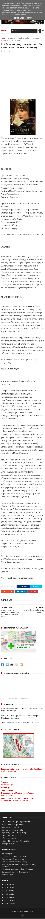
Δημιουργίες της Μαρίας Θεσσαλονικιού (18, 793)
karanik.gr (5, 788)
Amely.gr (4, 782)
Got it (29, 18)
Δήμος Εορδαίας (8, 854)
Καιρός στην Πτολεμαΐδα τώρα (13, 825)
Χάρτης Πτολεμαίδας (9, 839)
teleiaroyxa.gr (7, 785)
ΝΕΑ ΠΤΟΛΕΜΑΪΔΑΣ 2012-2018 (23, 911)
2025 (7, 888)
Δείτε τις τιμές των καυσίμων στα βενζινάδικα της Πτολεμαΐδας (21, 770)
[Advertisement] (22, 75)
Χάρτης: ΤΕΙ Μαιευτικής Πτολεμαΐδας (15, 841)
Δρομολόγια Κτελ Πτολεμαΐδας (14, 833)
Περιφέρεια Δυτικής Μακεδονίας (14, 862)
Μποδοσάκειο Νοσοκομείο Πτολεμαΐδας (17, 869)
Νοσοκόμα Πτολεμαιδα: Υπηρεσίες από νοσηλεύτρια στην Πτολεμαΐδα (17, 800)
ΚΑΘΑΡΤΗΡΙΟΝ (7, 796)
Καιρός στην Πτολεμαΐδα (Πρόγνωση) (16, 822)
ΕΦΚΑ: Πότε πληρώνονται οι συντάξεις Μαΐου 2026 (20, 723)
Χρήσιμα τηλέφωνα (9, 844)
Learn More (19, 18)
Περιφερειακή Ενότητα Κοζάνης (14, 859)
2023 (7, 894)
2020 (7, 904)
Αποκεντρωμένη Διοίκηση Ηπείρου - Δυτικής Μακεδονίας (19, 866)
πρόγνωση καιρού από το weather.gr (18, 698)
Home (3, 38)
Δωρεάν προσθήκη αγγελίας (12, 830)
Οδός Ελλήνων (7, 791)
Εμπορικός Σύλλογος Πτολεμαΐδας (15, 872)
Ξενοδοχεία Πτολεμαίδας (11, 836)
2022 (7, 898)
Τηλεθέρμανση (7, 875)
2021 (7, 901)
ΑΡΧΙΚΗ (3, 31)
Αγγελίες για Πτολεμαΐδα (11, 828)
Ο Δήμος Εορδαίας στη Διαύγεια (14, 857)
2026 (7, 885)
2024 (7, 891)
